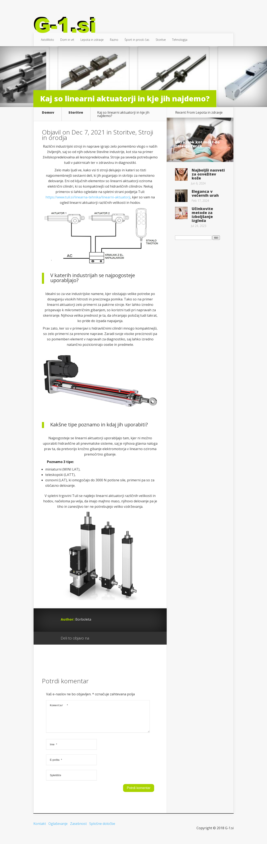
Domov (48, 113)
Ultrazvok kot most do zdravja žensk (197, 143)
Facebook (104, 638)
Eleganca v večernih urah (205, 193)
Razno (114, 40)
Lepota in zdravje (92, 40)
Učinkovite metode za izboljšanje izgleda (202, 214)
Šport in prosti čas (137, 40)
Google (96, 638)
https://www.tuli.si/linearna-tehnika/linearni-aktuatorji (87, 197)
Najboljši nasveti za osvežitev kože (208, 174)
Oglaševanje (58, 828)
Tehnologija (179, 40)
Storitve (161, 40)
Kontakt (39, 828)
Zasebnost (78, 828)
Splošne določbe (102, 828)
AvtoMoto (47, 40)
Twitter (112, 638)
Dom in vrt (67, 40)
